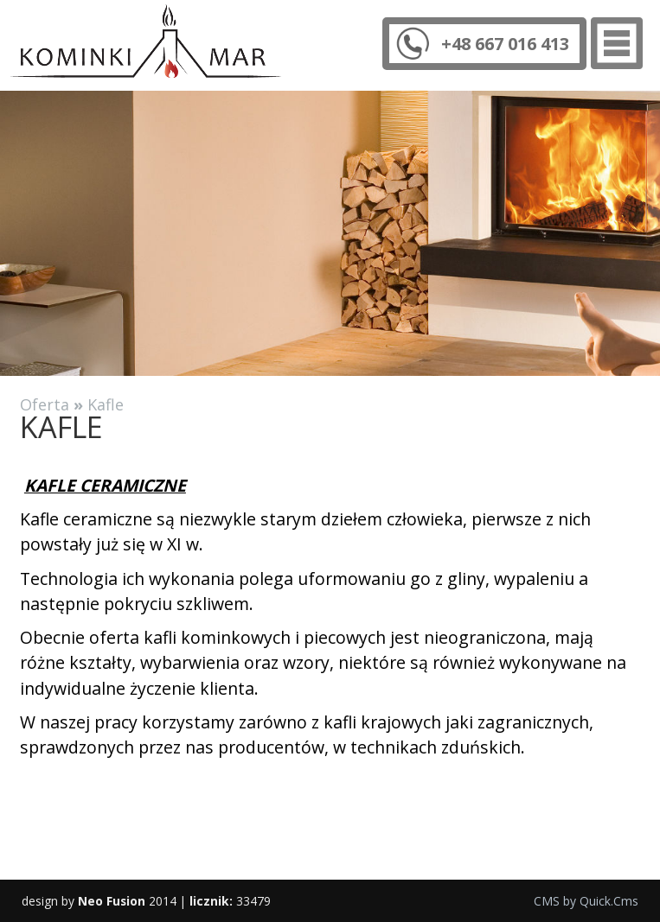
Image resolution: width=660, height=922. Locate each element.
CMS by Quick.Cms (586, 901)
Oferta (44, 404)
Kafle (105, 404)
